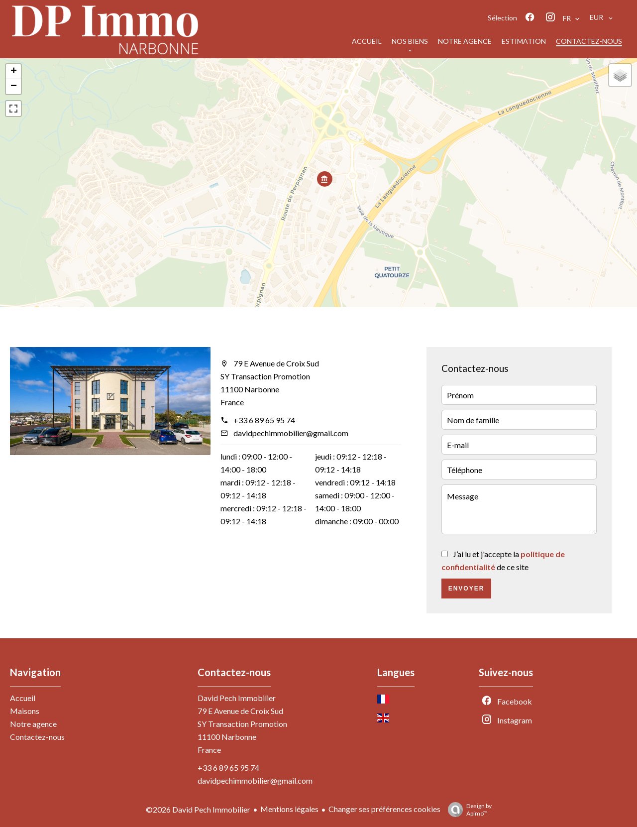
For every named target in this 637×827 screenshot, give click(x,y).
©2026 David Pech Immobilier (198, 809)
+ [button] (13, 71)
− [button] (13, 86)
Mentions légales (289, 809)
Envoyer (466, 588)
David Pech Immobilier (237, 698)
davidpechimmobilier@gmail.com (290, 433)
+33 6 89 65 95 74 (264, 420)
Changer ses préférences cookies (384, 809)
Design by (467, 809)
